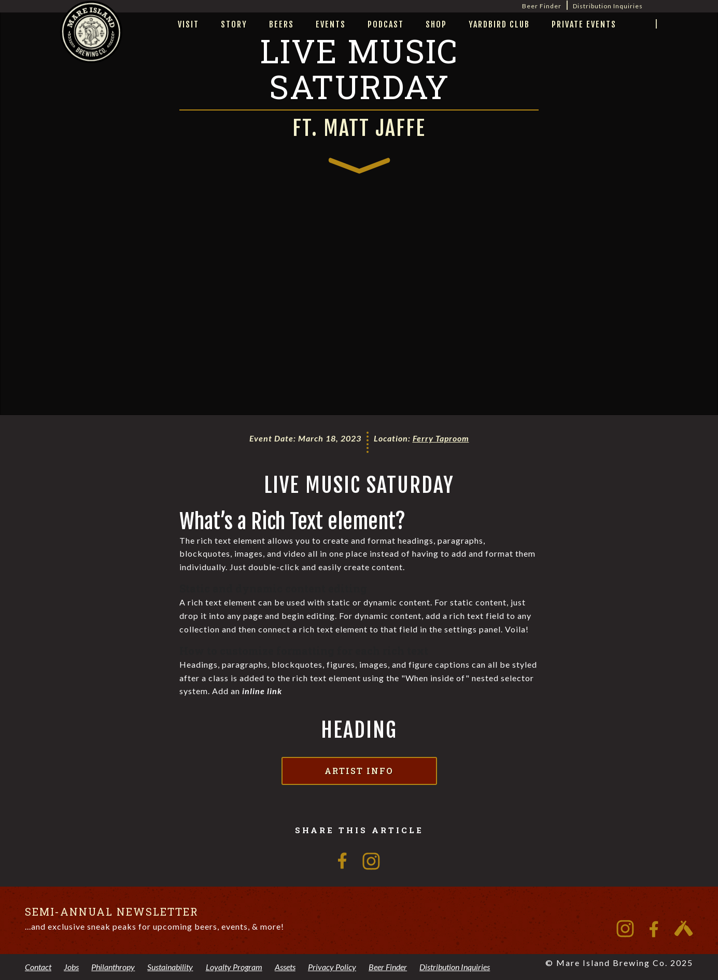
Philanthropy (113, 967)
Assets (285, 967)
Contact (38, 967)
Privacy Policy (332, 967)
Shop (436, 24)
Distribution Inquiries (608, 6)
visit (188, 24)
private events (584, 24)
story (234, 24)
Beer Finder (541, 6)
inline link (262, 691)
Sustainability (170, 967)
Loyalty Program (234, 967)
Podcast (386, 24)
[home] (91, 44)
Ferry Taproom (441, 438)
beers (281, 24)
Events (331, 24)
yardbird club (499, 24)
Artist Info (359, 770)
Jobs (71, 967)
